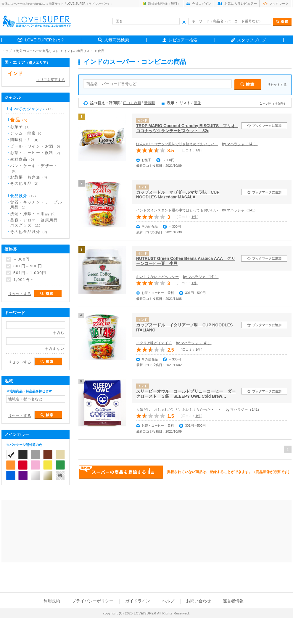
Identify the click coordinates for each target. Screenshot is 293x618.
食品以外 (24, 196)
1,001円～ (23, 279)
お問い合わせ (198, 600)
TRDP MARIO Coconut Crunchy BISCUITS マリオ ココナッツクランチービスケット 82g (187, 128)
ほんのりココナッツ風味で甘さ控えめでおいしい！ (177, 144)
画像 (197, 103)
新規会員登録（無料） (164, 3)
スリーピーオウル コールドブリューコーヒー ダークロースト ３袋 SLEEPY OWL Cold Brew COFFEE (186, 394)
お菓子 (20, 126)
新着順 (149, 103)
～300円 (21, 259)
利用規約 (52, 600)
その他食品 (25, 183)
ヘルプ (168, 600)
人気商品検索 (116, 40)
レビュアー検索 (182, 40)
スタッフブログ (251, 40)
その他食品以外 (29, 231)
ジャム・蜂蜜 (27, 133)
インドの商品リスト (78, 51)
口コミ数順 (132, 103)
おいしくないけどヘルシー (157, 277)
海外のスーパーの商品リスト (37, 51)
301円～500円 (27, 266)
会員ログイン (201, 3)
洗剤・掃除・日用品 (33, 213)
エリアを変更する (50, 80)
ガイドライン (137, 600)
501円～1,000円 (29, 273)
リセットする (277, 84)
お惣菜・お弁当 (29, 177)
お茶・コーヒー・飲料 (36, 153)
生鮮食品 (23, 159)
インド (15, 73)
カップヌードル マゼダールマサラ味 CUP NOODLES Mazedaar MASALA (178, 195)
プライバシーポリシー (92, 600)
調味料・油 (25, 139)
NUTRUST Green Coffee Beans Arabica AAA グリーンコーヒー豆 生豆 (185, 261)
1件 (197, 150)
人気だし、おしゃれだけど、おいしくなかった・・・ (178, 409)
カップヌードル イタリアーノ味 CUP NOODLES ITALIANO (184, 327)
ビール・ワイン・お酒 (36, 146)
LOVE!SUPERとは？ (45, 40)
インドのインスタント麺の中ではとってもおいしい (177, 210)
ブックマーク (279, 3)
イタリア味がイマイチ (154, 343)
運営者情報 (233, 600)
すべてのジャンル (31, 109)
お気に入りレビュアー (240, 3)
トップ (7, 51)
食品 (101, 51)
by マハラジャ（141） (239, 144)
